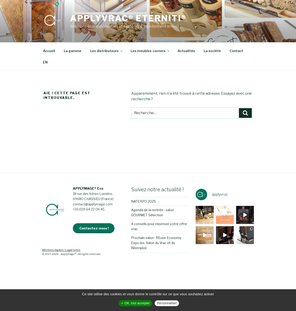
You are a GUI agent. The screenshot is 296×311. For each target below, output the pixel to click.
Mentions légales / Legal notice (61, 249)
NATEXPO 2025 (143, 201)
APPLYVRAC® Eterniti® (128, 18)
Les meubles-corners (150, 51)
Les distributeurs (106, 51)
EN (45, 62)
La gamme (72, 51)
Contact (236, 51)
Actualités (186, 51)
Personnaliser (167, 303)
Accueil (49, 51)
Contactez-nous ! (94, 228)
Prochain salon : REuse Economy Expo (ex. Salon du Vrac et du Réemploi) (156, 243)
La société (212, 51)
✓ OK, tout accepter (135, 303)
